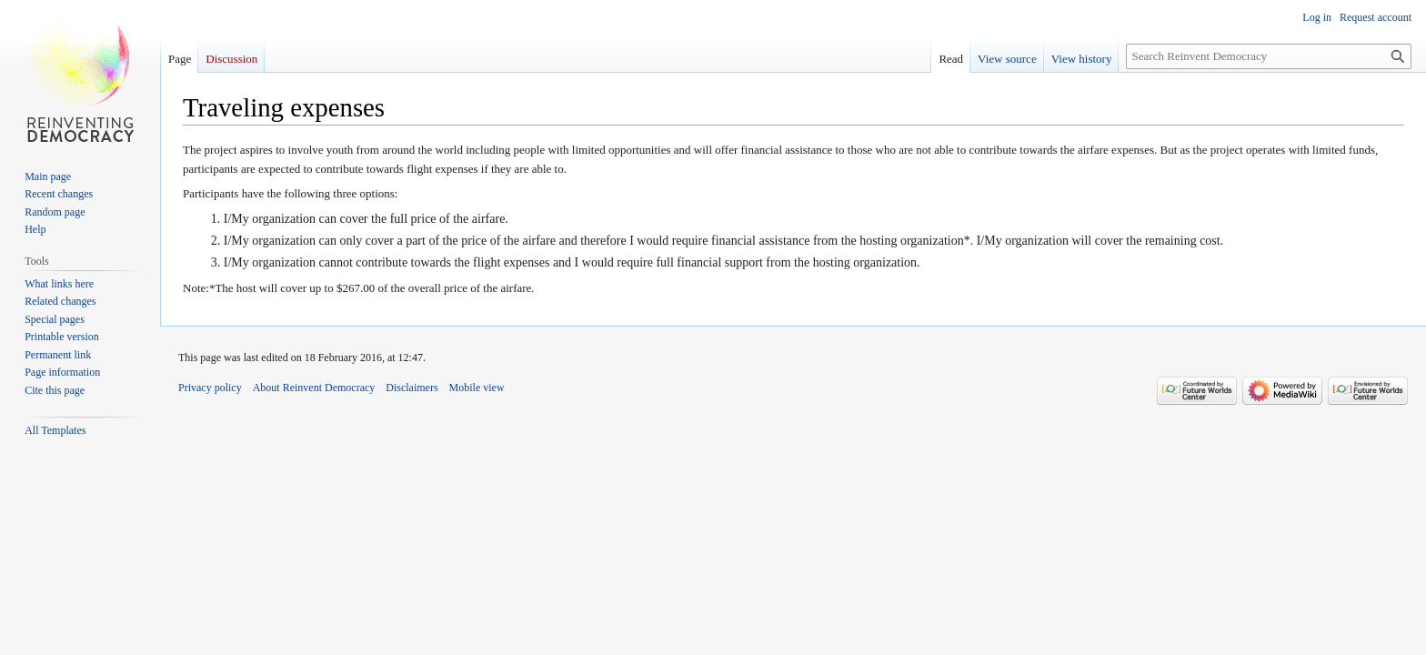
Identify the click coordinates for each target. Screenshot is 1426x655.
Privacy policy (210, 387)
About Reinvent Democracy (314, 387)
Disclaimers (411, 387)
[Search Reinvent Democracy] (1268, 56)
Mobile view (477, 387)
